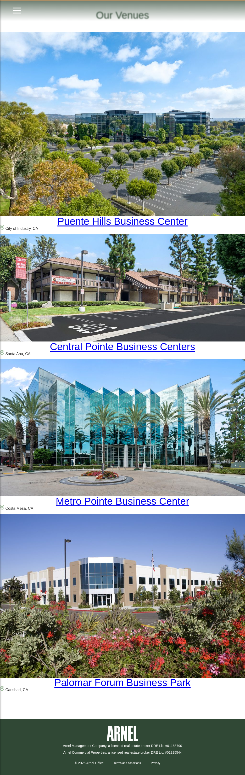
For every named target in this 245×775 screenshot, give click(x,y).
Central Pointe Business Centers (122, 346)
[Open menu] (17, 11)
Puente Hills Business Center (122, 221)
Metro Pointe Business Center (122, 501)
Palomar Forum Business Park (122, 682)
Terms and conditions (127, 763)
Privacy (155, 763)
